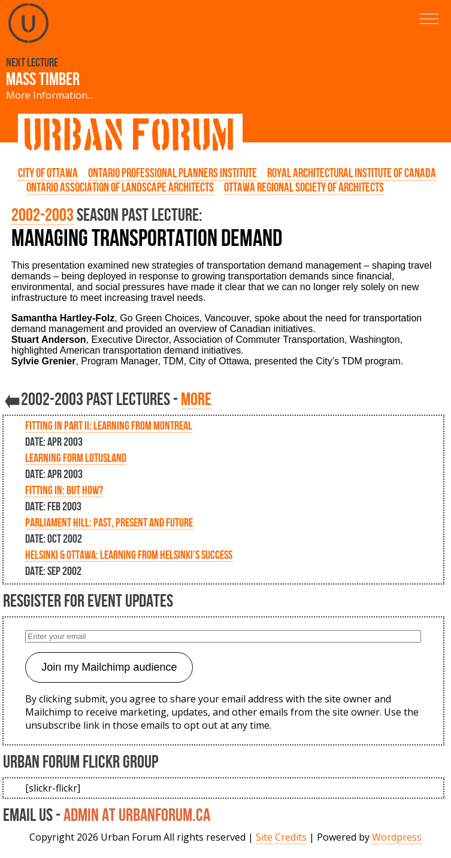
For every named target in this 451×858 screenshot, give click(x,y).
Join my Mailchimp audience (109, 667)
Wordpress (397, 837)
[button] (429, 19)
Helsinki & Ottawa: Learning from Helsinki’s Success (128, 554)
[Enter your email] (223, 636)
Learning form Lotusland (75, 457)
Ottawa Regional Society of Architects (304, 187)
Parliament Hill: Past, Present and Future (109, 522)
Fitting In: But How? (64, 490)
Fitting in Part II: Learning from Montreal (108, 425)
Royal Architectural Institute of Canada (351, 172)
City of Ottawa (48, 172)
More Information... (49, 95)
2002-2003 (42, 214)
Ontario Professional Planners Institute (172, 172)
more (196, 399)
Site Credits (281, 837)
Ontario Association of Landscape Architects (120, 187)
